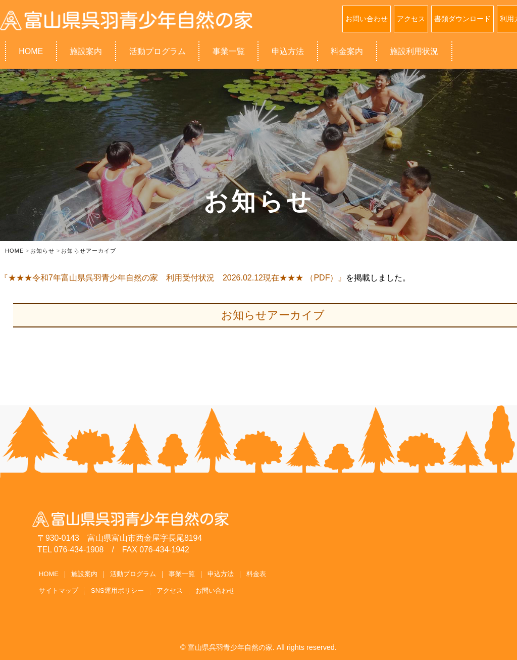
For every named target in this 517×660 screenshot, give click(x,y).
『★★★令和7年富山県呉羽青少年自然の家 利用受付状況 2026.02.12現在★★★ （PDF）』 (173, 277)
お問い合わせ (366, 19)
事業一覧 (229, 51)
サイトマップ (58, 590)
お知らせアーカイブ (273, 315)
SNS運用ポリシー (117, 590)
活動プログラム (157, 51)
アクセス (411, 19)
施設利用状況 (414, 51)
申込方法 (288, 51)
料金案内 (347, 51)
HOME (31, 51)
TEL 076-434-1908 (70, 549)
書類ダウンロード (462, 19)
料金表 (256, 574)
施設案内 (86, 51)
